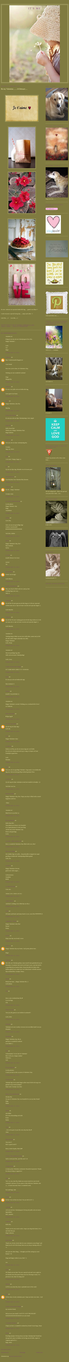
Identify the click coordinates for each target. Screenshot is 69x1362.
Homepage (22, 1352)
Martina (8, 1284)
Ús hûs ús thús (9, 1079)
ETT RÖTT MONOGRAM (13, 501)
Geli (7, 1051)
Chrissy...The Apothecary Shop (14, 1156)
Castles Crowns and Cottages (13, 666)
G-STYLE (8, 779)
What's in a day (10, 1009)
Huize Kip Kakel (10, 713)
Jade (7, 1178)
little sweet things (10, 851)
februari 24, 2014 (12, 1345)
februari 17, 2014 (12, 1106)
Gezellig (16, 326)
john (7, 1294)
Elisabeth (8, 1024)
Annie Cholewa (10, 901)
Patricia (8, 691)
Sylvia (7, 540)
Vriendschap (23, 326)
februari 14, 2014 (12, 352)
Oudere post (39, 1352)
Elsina (7, 1333)
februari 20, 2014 (12, 1279)
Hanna (7, 1110)
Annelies (8, 1207)
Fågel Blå (8, 425)
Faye (7, 736)
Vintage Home (9, 1166)
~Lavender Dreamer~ (11, 1323)
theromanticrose (10, 476)
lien (7, 466)
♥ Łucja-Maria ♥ (10, 820)
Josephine (8, 865)
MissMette (8, 1036)
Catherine (8, 1221)
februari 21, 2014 (12, 1318)
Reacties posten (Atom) (15, 1356)
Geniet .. (9, 326)
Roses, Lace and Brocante (12, 1094)
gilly (7, 456)
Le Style (8, 555)
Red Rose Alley (10, 793)
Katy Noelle (9, 1240)
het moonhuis (9, 571)
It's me (34, 8)
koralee (7, 935)
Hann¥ (7, 979)
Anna (7, 1127)
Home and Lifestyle (11, 415)
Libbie (7, 1197)
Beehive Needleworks (11, 586)
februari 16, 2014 (12, 1063)
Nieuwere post (5, 1352)
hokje (7, 677)
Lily (7, 991)
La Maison (8, 746)
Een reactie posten (6, 1349)
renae (7, 911)
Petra (7, 767)
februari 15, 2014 (12, 906)
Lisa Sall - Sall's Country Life (13, 841)
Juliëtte (7, 518)
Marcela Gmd (9, 1139)
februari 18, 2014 (12, 1161)
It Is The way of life (11, 724)
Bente (7, 401)
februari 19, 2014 (12, 1217)
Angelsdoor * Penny (11, 921)
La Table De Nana (10, 886)
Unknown (8, 357)
